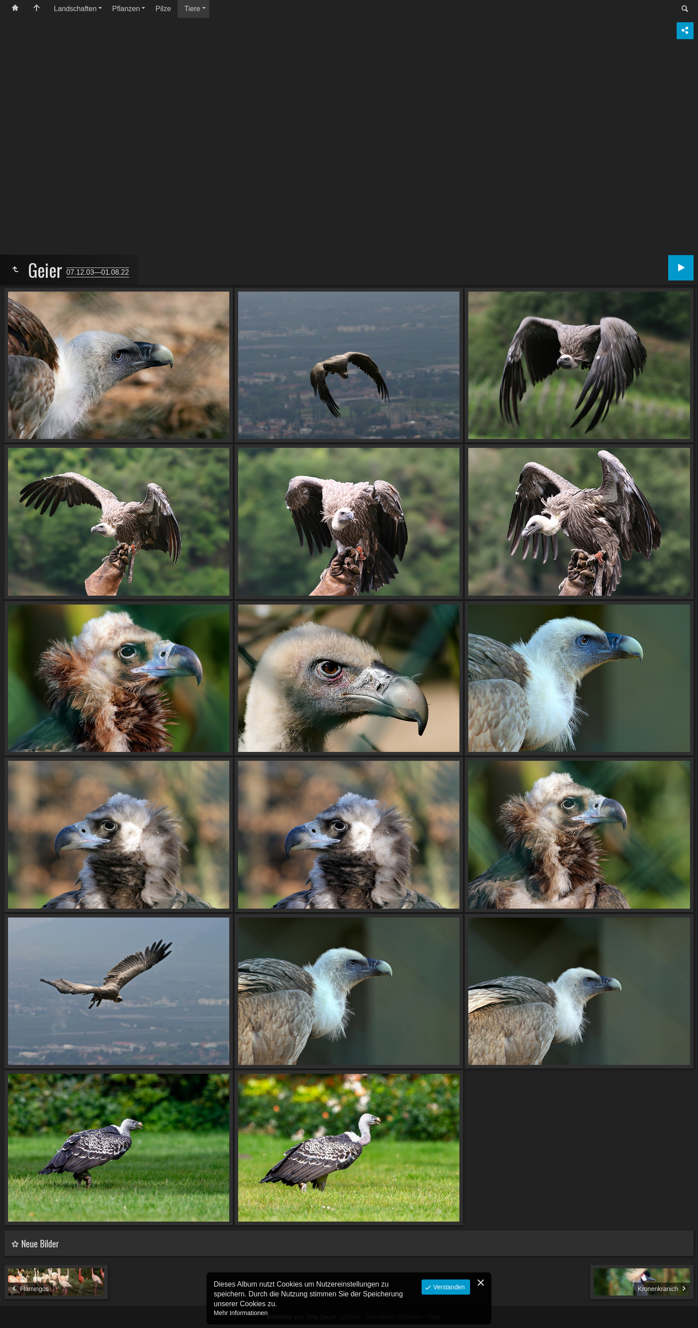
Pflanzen (126, 8)
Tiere (192, 8)
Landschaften (75, 8)
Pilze (163, 8)
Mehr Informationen (241, 1312)
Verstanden (448, 1287)
